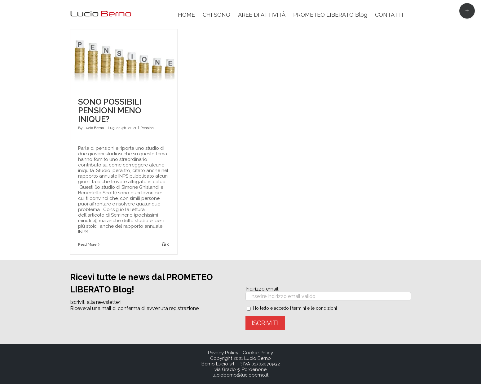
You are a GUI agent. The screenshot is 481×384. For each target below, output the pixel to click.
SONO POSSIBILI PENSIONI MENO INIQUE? (110, 110)
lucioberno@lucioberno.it (240, 375)
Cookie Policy (258, 353)
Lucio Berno (94, 128)
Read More (87, 244)
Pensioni (147, 128)
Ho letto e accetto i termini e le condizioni (295, 308)
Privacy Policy (223, 353)
